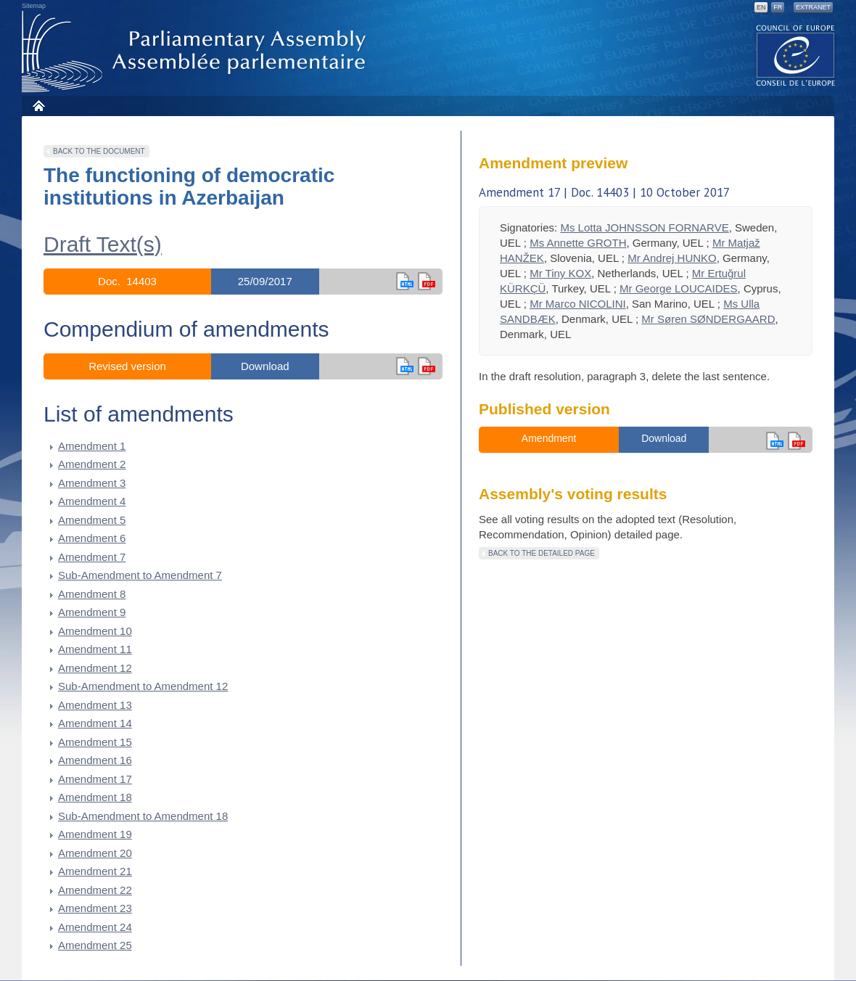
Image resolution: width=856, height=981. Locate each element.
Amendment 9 (91, 612)
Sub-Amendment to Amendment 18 (143, 816)
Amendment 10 (95, 631)
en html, (404, 281)
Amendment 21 (95, 871)
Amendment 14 (95, 723)
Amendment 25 (95, 945)
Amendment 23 (95, 908)
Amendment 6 (91, 538)
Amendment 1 (91, 446)
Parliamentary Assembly (196, 52)
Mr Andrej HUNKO (672, 258)
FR (777, 7)
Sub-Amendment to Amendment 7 (140, 575)
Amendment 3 (91, 483)
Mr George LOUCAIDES (679, 288)
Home (38, 105)
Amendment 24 (95, 927)
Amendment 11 (95, 649)
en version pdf (426, 281)
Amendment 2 (91, 464)
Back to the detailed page (541, 553)
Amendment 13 (95, 705)
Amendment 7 (91, 557)
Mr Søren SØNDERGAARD (708, 319)
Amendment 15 (95, 742)
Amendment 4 (91, 501)
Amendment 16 (95, 760)
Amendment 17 (95, 779)
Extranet (813, 7)
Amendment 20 (95, 853)
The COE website (796, 55)
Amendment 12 (95, 668)
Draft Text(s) (103, 244)
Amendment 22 (95, 890)
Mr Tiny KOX (560, 273)
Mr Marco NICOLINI (578, 303)
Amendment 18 (95, 797)
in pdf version (426, 366)
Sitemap (34, 5)
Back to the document (99, 151)
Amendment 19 (95, 834)
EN (761, 7)
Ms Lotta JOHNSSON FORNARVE (644, 227)
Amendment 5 (91, 520)
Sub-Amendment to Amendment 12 (143, 686)
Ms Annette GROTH (578, 243)
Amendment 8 (91, 594)
